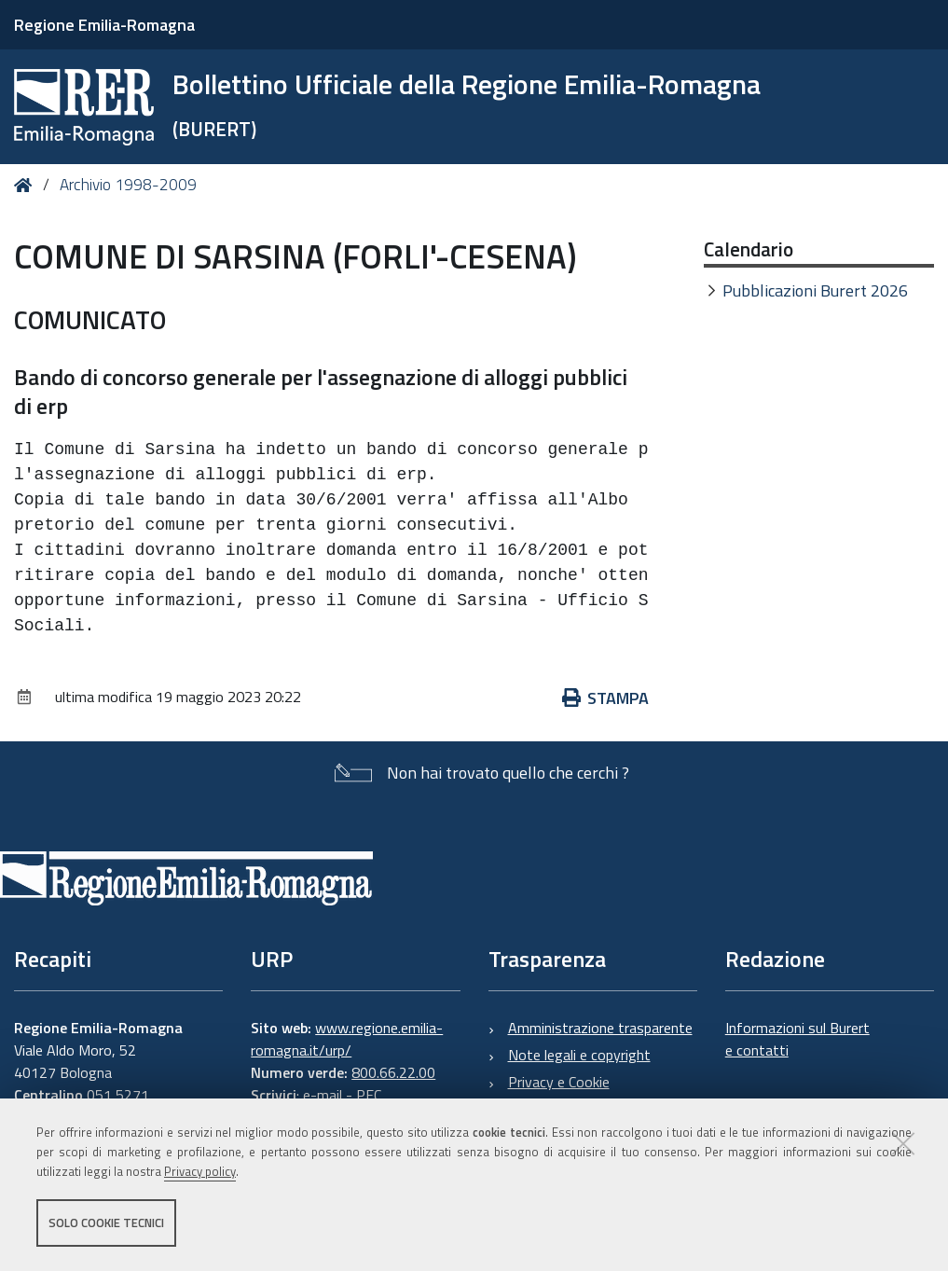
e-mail (322, 1095)
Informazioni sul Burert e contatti (797, 1038)
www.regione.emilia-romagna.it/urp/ (347, 1038)
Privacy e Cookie (559, 1082)
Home (26, 185)
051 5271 (118, 1095)
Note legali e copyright (579, 1054)
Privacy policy (200, 1171)
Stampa (606, 698)
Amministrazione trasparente (600, 1027)
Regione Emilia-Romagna (104, 24)
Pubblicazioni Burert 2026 (815, 290)
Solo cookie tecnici (106, 1222)
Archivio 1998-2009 (128, 185)
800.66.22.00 (393, 1072)
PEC (368, 1095)
